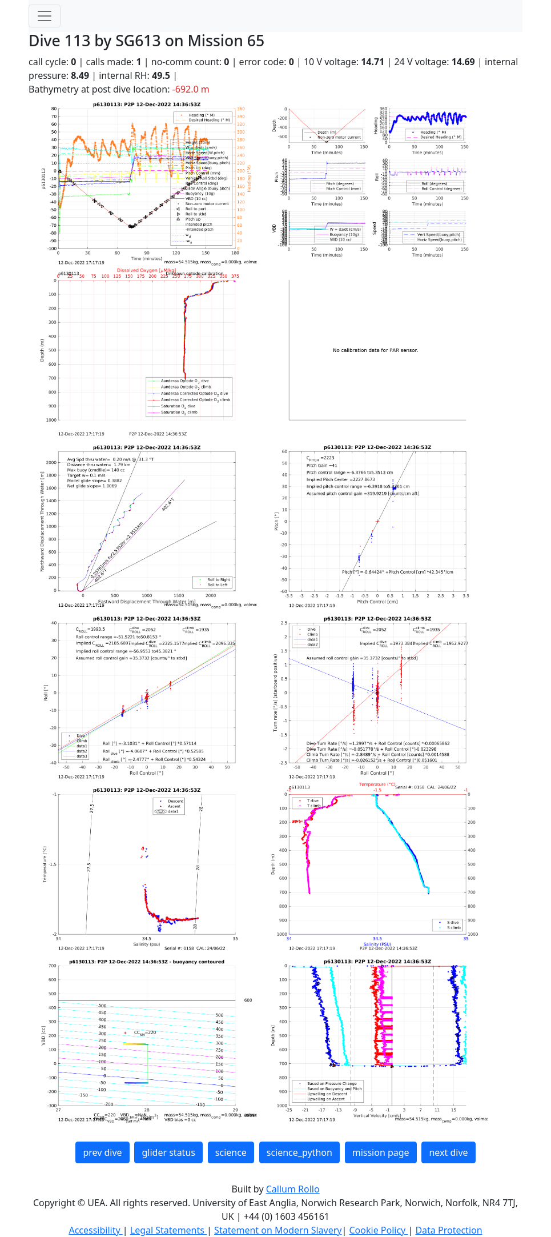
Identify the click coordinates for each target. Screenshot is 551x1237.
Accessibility (95, 1230)
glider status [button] (168, 1152)
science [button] (231, 1152)
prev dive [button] (102, 1152)
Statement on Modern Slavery (277, 1230)
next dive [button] (448, 1152)
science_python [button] (299, 1152)
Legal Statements (168, 1230)
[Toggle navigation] (45, 16)
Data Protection (448, 1230)
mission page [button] (380, 1152)
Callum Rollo (293, 1189)
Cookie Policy (378, 1230)
